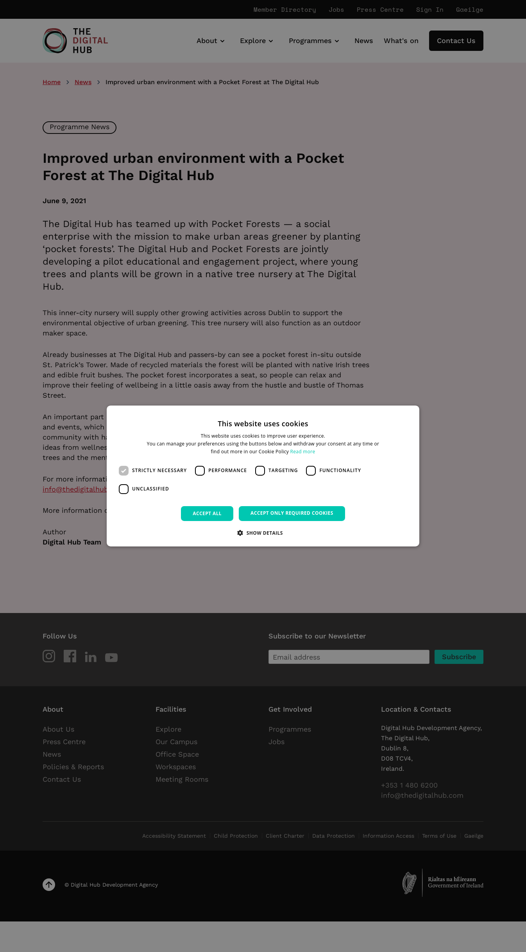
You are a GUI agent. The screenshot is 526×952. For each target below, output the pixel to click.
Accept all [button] (207, 513)
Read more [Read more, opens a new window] (302, 451)
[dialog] (263, 476)
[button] (263, 533)
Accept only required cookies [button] (291, 513)
